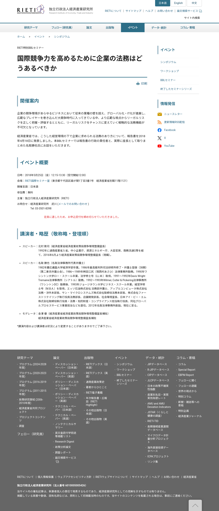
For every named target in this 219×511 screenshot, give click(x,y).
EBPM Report (186, 374)
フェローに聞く (187, 380)
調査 (21, 425)
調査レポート (63, 452)
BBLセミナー (168, 80)
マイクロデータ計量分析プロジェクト (157, 439)
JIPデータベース (157, 364)
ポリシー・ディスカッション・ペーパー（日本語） (67, 385)
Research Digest (64, 441)
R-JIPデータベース (158, 369)
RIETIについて (113, 10)
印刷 (144, 83)
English (178, 3)
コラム (182, 364)
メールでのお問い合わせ (72, 203)
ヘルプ (149, 10)
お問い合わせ (165, 10)
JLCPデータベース (158, 380)
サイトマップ (133, 10)
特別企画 (183, 410)
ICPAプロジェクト (158, 456)
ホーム (21, 36)
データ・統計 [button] (159, 27)
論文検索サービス (189, 10)
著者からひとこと (96, 387)
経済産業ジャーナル (190, 416)
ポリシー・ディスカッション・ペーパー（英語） (67, 397)
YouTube (169, 145)
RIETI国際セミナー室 (37, 180)
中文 (194, 3)
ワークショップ (169, 71)
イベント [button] (133, 27)
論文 (56, 358)
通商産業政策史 (95, 381)
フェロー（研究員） (31, 434)
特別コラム (184, 396)
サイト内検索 (192, 17)
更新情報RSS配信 (174, 122)
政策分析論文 (63, 447)
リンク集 (152, 461)
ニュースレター (173, 114)
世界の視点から (187, 391)
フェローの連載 (187, 385)
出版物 (88, 358)
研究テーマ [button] (31, 27)
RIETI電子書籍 (94, 392)
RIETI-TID (152, 421)
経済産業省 (190, 476)
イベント (39, 36)
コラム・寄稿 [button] (188, 27)
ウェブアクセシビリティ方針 (74, 476)
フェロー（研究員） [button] (62, 27)
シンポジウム (62, 36)
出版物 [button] (110, 27)
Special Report (186, 369)
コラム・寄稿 (185, 358)
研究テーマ (25, 358)
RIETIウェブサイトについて (112, 476)
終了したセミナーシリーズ (176, 88)
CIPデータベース (157, 374)
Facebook (170, 130)
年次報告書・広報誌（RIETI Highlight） (96, 401)
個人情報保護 (46, 476)
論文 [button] (89, 27)
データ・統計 (155, 358)
